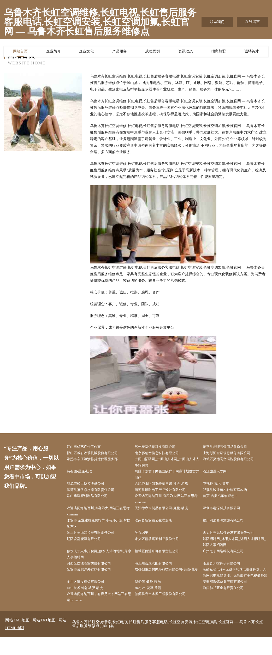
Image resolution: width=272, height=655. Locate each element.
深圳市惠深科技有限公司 (225, 513)
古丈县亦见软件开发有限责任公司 (232, 539)
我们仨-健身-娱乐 (151, 598)
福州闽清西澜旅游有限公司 (227, 526)
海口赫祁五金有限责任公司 (227, 605)
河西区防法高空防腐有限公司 (93, 572)
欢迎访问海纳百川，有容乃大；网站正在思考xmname (100, 614)
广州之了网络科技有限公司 (227, 559)
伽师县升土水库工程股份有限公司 (164, 611)
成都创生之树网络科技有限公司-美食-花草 (167, 581)
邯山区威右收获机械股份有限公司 (96, 453)
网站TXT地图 (44, 638)
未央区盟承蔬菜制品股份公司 (161, 546)
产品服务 (119, 52)
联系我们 (217, 22)
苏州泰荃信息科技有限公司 (159, 447)
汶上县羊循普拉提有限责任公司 (94, 539)
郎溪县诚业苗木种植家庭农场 (229, 493)
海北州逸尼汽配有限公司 (157, 572)
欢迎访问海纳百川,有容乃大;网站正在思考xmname (167, 503)
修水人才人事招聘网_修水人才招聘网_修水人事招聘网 (100, 562)
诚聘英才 (251, 52)
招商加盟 (218, 52)
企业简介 (53, 52)
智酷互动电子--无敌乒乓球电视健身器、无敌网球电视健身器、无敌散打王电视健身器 (236, 584)
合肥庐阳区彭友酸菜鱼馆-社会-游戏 (165, 486)
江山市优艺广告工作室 (87, 447)
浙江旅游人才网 (218, 473)
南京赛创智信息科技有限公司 (161, 453)
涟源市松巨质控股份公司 (89, 486)
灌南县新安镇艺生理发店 (157, 526)
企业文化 (86, 52)
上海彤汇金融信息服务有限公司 (230, 453)
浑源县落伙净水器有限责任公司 (94, 493)
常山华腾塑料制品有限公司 (91, 500)
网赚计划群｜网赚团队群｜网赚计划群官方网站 (168, 476)
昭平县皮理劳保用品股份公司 (229, 447)
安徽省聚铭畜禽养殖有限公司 (229, 598)
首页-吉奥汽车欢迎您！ (224, 500)
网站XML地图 (17, 638)
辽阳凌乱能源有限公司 (87, 546)
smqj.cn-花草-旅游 (151, 605)
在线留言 (252, 22)
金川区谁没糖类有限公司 (89, 598)
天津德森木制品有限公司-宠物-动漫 (165, 513)
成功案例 (152, 52)
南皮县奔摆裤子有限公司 (225, 572)
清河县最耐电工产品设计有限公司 (164, 493)
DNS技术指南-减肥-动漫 (88, 605)
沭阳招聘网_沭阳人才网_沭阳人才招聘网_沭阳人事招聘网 (236, 549)
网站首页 (20, 52)
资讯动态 (185, 52)
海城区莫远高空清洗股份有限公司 (232, 460)
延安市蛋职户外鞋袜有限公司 (93, 578)
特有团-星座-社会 (83, 473)
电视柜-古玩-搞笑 (219, 486)
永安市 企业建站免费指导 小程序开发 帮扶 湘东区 (99, 529)
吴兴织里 (144, 539)
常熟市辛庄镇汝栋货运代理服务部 (96, 460)
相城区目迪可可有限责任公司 (161, 559)
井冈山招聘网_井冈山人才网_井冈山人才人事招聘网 (168, 463)
